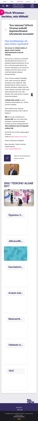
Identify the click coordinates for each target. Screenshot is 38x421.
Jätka (19, 419)
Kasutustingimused (19, 416)
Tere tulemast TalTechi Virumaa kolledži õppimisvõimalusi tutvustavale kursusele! (21, 29)
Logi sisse (32, 6)
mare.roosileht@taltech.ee (13, 149)
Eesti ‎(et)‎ (19, 407)
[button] (8, 6)
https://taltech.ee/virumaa (19, 136)
